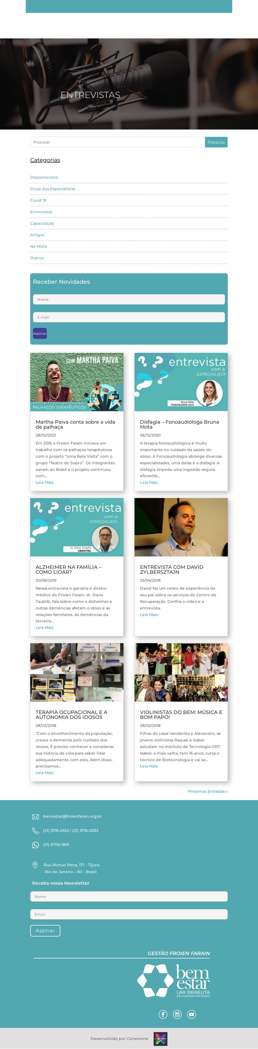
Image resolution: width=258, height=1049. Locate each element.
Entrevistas (41, 211)
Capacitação (42, 223)
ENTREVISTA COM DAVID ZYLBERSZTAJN (171, 569)
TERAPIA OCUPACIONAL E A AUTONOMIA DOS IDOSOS (71, 714)
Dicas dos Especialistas (52, 188)
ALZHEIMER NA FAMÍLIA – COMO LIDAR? (68, 569)
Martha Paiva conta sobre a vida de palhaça (75, 424)
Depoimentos (44, 177)
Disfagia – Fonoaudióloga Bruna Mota (179, 424)
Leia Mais (45, 482)
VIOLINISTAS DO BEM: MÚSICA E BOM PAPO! (181, 714)
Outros (37, 257)
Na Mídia (38, 246)
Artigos (37, 234)
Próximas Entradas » (208, 791)
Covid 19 (38, 200)
